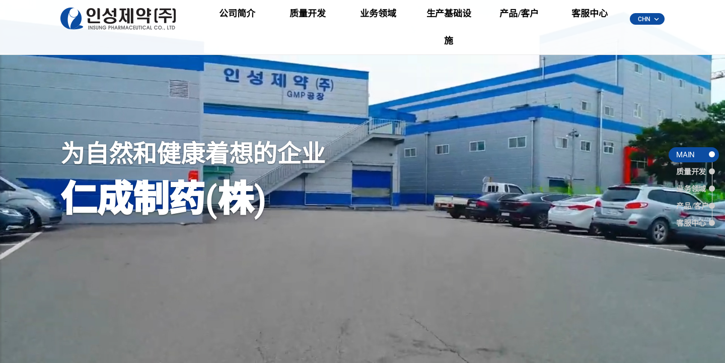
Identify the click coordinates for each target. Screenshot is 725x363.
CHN (648, 19)
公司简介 (237, 20)
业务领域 (378, 20)
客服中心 (589, 20)
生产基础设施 (449, 20)
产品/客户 (519, 20)
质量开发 (307, 20)
